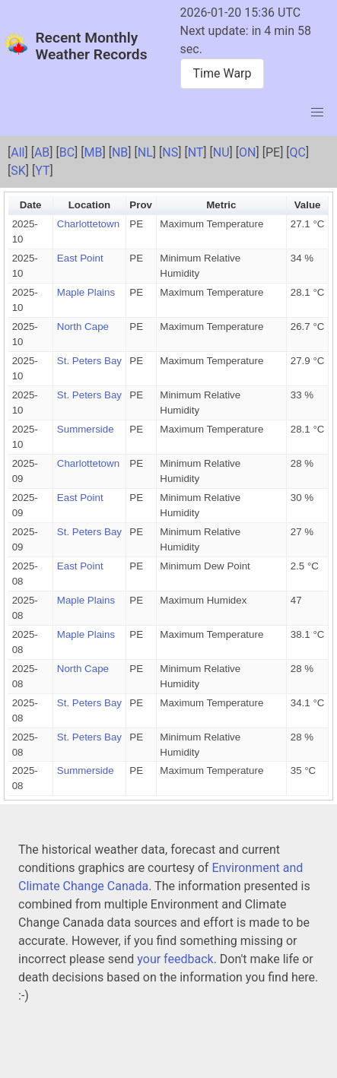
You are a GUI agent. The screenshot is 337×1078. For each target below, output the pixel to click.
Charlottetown (88, 224)
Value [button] (307, 205)
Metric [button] (221, 205)
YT (42, 170)
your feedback (175, 959)
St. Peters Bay (89, 360)
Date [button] (31, 205)
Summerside (85, 429)
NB (120, 152)
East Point (80, 258)
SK (18, 170)
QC (298, 152)
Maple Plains (86, 292)
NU (221, 152)
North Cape (83, 326)
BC (67, 152)
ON (247, 152)
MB (93, 152)
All (17, 152)
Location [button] (89, 205)
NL (145, 152)
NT (196, 152)
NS (170, 152)
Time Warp (222, 73)
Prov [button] (140, 205)
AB (41, 152)
